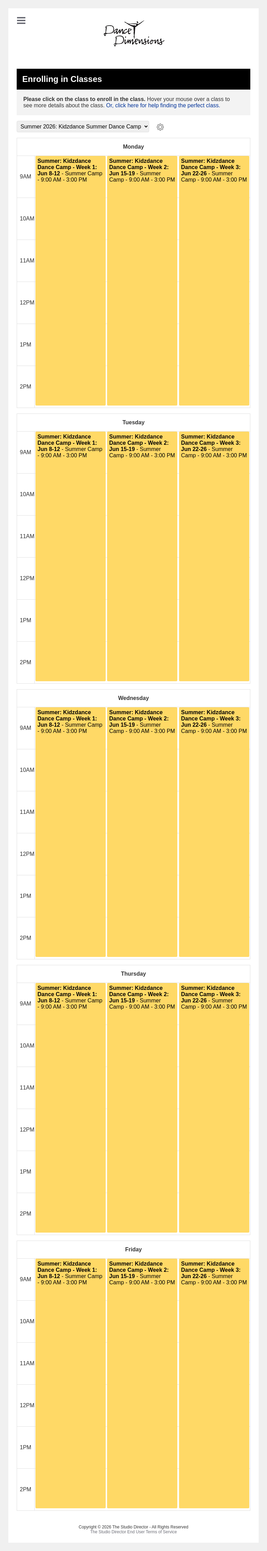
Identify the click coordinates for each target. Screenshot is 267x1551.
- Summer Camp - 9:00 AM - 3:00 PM (70, 170)
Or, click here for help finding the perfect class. (163, 105)
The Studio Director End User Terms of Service (133, 1531)
